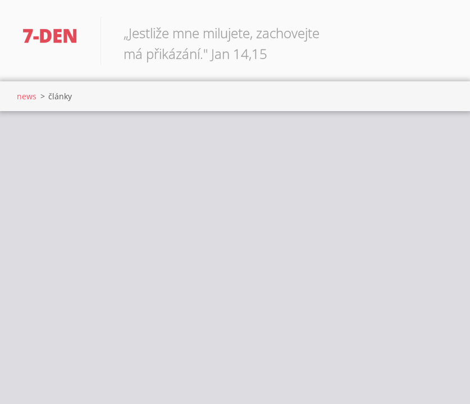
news (26, 96)
